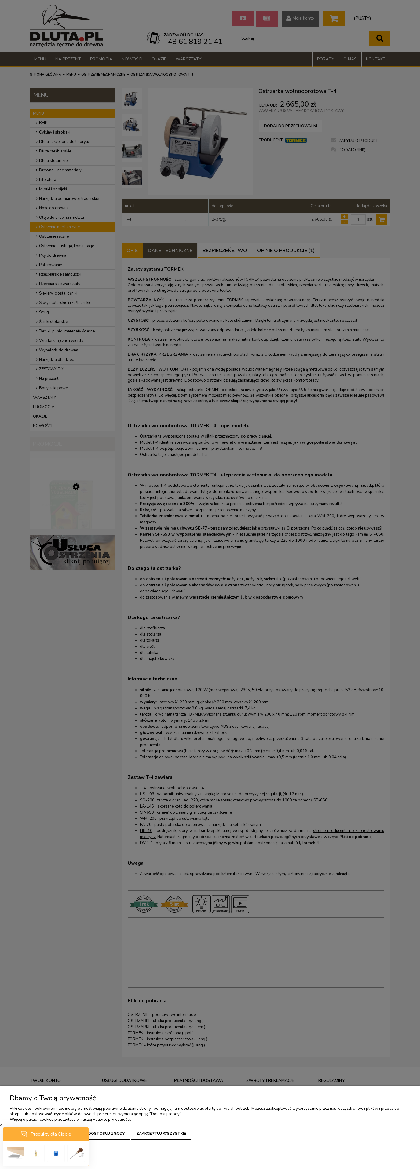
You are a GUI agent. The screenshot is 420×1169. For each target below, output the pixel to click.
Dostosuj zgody (106, 1133)
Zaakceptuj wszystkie (161, 1133)
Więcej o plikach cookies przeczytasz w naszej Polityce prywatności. (70, 1119)
